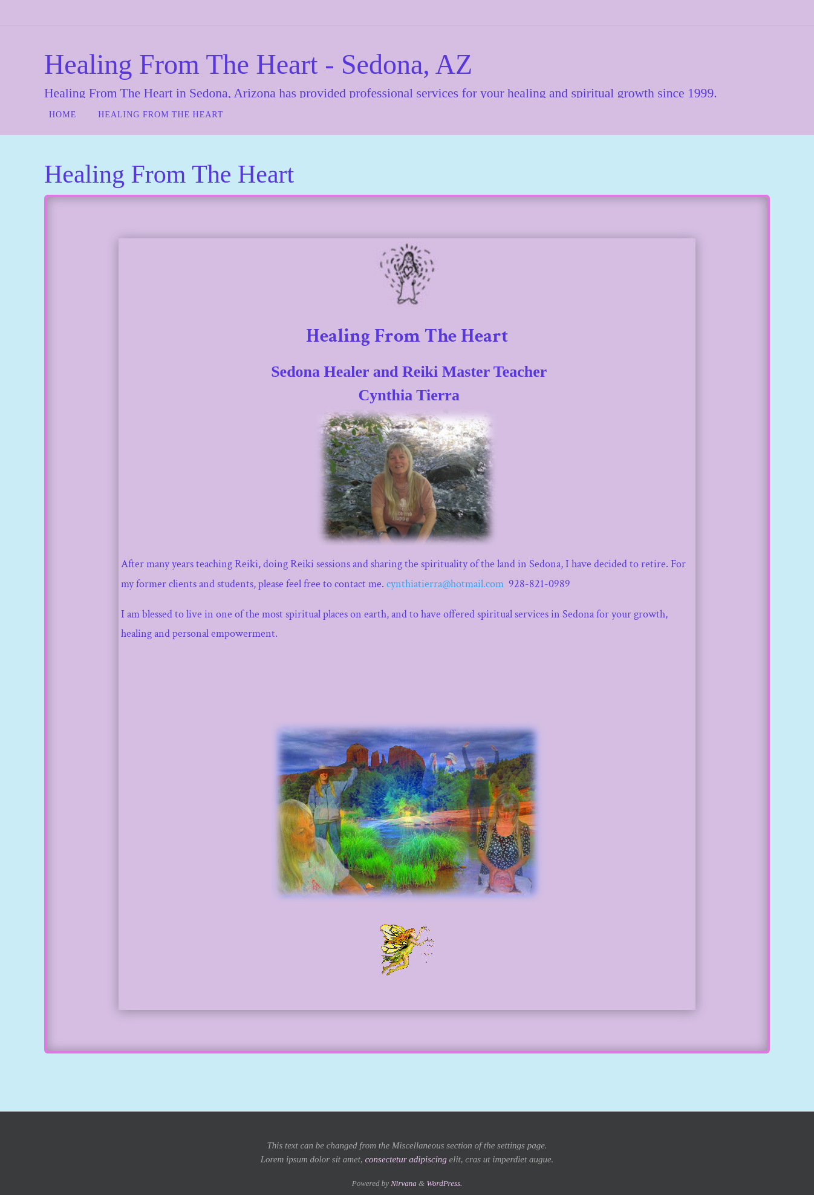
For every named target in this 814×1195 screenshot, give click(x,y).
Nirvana (404, 1183)
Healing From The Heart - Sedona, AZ (258, 64)
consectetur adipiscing (405, 1159)
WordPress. (444, 1183)
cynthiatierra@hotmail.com (445, 584)
